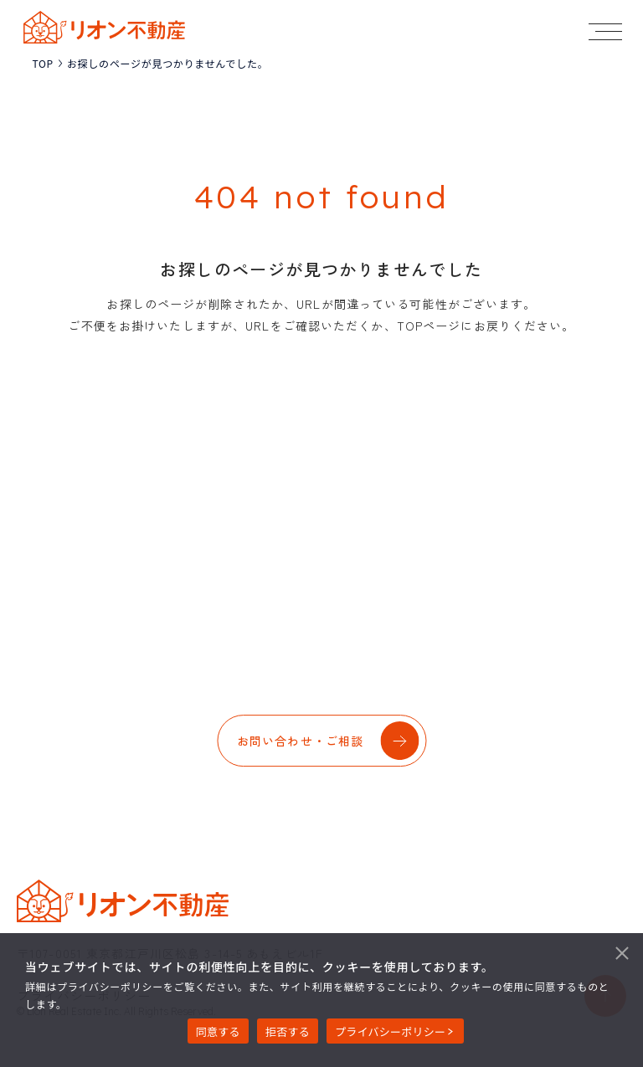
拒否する (287, 1031)
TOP (43, 64)
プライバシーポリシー (390, 1031)
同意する (218, 1031)
